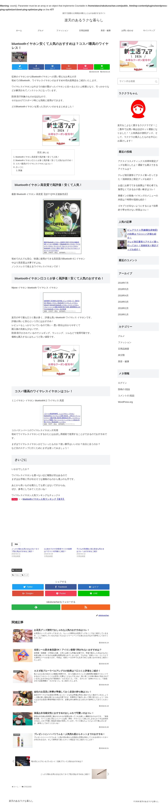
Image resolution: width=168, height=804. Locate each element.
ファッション (124, 342)
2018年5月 (123, 289)
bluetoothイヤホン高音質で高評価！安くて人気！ (37, 157)
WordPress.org (125, 402)
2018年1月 (123, 314)
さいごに (19, 167)
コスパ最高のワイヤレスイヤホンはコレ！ (34, 164)
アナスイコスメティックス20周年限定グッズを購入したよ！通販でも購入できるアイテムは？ (138, 165)
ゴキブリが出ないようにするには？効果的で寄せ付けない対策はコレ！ (138, 208)
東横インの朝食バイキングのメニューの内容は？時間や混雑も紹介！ (138, 197)
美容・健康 (123, 361)
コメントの (126, 395)
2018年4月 (123, 295)
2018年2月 (123, 308)
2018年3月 (123, 302)
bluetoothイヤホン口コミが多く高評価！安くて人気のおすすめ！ (44, 160)
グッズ (26, 575)
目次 (39, 152)
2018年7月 (123, 283)
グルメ (121, 336)
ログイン (122, 383)
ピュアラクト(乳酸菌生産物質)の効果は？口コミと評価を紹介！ (142, 234)
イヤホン (17, 575)
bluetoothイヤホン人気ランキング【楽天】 (44, 499)
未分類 (121, 355)
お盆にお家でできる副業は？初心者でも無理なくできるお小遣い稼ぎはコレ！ (138, 187)
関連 (20, 170)
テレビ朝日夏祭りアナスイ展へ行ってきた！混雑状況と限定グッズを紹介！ (138, 177)
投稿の (124, 389)
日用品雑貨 (17, 570)
